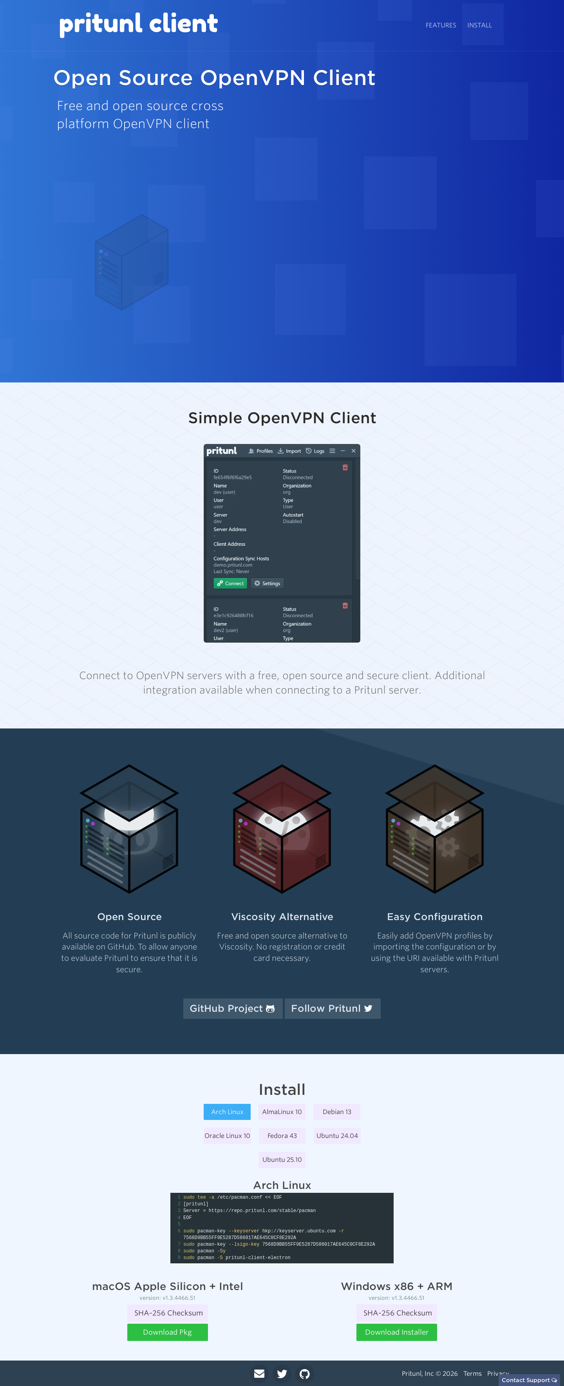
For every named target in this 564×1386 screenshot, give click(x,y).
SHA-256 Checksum (168, 1313)
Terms (472, 1373)
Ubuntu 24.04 (337, 1136)
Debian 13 (337, 1112)
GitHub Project (232, 1008)
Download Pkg (167, 1332)
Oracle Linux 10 (227, 1136)
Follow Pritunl (331, 1008)
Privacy (498, 1373)
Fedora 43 (282, 1136)
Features (441, 25)
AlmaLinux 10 (282, 1112)
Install (479, 25)
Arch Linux (227, 1112)
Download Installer (396, 1332)
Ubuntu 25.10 (282, 1159)
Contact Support (529, 1380)
